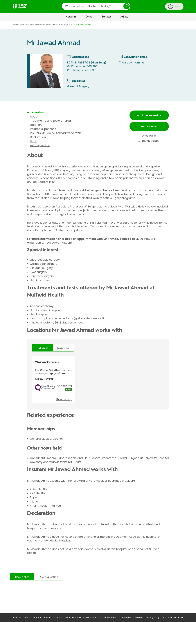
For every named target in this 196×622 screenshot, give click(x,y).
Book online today (149, 115)
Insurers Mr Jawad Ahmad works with (55, 133)
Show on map (64, 399)
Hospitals (71, 16)
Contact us (45, 617)
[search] (96, 6)
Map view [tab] (63, 348)
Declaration (38, 137)
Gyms (89, 16)
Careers (58, 617)
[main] (98, 317)
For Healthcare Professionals (78, 617)
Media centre (31, 617)
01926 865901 (144, 239)
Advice (124, 16)
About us (17, 617)
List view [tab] (42, 348)
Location (36, 125)
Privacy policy (152, 617)
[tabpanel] (98, 380)
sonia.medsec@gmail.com (54, 242)
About (34, 116)
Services (106, 16)
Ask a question (40, 145)
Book (33, 141)
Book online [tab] (22, 577)
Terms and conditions (132, 617)
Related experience (43, 129)
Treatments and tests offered (50, 121)
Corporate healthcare (105, 617)
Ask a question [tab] (49, 577)
